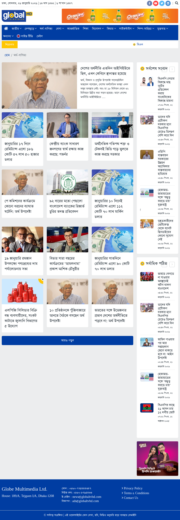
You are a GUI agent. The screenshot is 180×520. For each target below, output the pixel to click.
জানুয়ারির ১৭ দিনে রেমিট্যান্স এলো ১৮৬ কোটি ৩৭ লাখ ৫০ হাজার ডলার (22, 151)
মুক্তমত (162, 29)
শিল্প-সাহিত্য (145, 29)
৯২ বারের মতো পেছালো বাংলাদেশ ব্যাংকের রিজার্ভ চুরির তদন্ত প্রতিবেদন (67, 206)
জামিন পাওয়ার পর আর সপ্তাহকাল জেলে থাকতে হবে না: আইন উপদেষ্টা (166, 349)
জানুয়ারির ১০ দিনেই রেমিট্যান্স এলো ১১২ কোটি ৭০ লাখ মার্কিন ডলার (109, 208)
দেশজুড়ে (31, 29)
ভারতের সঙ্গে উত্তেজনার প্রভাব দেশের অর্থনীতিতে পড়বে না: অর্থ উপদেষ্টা (111, 315)
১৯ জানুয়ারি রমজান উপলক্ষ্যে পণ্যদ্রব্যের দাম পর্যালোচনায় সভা (21, 264)
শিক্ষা (85, 29)
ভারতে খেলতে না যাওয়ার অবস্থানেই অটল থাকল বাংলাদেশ (166, 281)
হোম (7, 55)
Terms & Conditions (135, 493)
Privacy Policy (132, 488)
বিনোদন (98, 29)
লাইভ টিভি (25, 36)
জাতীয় (16, 29)
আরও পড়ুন (67, 340)
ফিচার (111, 29)
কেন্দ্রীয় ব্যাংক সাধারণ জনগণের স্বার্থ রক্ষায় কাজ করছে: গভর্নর (66, 149)
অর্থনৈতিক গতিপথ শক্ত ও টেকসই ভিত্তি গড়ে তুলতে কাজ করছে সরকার (112, 149)
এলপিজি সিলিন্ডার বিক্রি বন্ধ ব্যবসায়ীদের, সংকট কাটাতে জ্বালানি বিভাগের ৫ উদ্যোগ (21, 318)
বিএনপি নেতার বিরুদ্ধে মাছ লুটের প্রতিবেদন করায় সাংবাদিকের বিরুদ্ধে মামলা (166, 90)
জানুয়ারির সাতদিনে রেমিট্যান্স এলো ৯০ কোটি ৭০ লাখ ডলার (112, 264)
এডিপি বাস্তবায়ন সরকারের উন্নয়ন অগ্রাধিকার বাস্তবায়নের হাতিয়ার (164, 163)
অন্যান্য (8, 36)
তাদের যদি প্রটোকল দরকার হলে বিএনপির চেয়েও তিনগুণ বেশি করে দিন (166, 126)
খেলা (60, 29)
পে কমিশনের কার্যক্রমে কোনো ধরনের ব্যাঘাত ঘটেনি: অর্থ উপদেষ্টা (20, 206)
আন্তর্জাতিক (73, 29)
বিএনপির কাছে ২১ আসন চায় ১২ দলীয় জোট (166, 408)
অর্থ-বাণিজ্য (46, 29)
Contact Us (130, 498)
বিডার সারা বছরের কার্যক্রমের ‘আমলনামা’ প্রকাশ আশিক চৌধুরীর (65, 264)
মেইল (40, 36)
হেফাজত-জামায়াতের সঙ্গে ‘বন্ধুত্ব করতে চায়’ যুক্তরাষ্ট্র (164, 197)
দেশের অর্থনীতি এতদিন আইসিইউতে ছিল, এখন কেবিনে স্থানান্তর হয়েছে (105, 71)
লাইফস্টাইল (126, 29)
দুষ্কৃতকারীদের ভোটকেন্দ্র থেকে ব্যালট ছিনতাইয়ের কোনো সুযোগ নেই (165, 230)
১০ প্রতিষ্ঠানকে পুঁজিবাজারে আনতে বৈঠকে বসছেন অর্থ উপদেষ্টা (67, 315)
